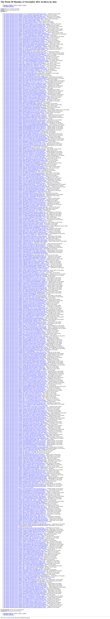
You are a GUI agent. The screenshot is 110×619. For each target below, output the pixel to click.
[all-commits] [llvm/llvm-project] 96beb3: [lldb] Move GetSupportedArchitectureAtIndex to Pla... (25, 289)
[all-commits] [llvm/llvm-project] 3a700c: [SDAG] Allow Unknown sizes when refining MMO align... (26, 363)
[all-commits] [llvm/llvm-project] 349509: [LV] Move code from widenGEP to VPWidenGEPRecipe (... (27, 575)
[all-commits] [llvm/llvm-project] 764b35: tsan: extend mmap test (18, 253)
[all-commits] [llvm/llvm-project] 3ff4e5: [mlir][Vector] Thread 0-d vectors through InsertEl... (24, 154)
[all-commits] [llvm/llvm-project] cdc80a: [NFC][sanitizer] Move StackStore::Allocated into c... (25, 202)
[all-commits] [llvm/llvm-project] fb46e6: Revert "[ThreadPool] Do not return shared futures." (24, 313)
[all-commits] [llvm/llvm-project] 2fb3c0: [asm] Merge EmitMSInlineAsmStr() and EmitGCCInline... (26, 60)
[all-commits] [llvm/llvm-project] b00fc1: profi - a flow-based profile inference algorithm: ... (24, 176)
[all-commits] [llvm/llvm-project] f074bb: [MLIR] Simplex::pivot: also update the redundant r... (25, 502)
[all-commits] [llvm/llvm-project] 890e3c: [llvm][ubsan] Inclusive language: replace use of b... (24, 390)
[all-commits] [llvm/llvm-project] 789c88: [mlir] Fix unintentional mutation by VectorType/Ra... (25, 29)
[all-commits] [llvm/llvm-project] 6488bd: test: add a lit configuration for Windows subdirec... (24, 596)
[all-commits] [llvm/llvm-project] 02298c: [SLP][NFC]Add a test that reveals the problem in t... (25, 54)
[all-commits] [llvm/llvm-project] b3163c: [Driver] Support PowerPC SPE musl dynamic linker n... (25, 587)
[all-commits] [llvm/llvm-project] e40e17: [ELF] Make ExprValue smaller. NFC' (21, 439)
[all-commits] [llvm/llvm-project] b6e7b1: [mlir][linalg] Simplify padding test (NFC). (22, 320)
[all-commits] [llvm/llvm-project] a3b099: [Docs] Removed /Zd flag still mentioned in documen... (25, 478)
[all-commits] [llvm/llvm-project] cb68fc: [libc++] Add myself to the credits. (20, 568)
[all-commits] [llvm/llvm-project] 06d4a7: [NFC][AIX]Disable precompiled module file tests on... (25, 309)
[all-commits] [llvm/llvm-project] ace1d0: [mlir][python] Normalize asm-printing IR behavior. (24, 593)
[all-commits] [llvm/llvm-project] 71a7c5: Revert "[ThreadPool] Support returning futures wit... (25, 404)
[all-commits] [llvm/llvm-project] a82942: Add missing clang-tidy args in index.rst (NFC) (23, 18)
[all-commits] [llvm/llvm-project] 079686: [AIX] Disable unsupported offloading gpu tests (23, 420)
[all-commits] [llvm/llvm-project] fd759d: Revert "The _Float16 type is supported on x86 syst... (25, 155)
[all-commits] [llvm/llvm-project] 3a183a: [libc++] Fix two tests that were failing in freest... (24, 330)
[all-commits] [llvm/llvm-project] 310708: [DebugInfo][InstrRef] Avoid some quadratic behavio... (25, 425)
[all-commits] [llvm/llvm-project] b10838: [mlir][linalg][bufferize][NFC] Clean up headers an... (25, 126)
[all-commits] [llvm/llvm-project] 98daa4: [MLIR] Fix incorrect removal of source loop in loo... (25, 109)
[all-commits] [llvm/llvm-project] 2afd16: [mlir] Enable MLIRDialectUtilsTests (21, 559)
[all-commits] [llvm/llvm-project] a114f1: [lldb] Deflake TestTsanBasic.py (20, 171)
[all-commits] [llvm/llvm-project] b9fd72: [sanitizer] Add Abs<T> (18, 242)
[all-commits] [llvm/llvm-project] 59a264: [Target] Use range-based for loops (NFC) (22, 55)
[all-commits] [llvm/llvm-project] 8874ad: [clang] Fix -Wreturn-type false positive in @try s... (24, 573)
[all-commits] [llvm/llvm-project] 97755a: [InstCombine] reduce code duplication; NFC (23, 569)
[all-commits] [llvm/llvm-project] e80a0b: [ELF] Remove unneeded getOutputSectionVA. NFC (25, 589)
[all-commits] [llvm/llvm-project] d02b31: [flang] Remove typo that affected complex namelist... (25, 119)
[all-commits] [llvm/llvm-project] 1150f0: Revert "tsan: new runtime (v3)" (20, 234)
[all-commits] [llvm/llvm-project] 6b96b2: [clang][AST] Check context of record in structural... (25, 301)
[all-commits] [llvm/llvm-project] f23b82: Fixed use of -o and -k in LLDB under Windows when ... (25, 300)
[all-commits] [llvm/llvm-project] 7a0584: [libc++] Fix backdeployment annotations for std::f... (25, 333)
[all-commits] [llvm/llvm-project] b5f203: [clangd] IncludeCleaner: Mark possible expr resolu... (25, 17)
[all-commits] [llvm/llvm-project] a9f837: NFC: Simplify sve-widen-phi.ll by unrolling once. (24, 562)
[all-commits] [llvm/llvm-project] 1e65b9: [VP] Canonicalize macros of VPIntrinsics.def (23, 164)
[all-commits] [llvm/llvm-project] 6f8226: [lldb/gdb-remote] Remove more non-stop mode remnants (26, 247)
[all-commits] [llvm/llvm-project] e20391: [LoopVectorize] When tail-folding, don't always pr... (25, 472)
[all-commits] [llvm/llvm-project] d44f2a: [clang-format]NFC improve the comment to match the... (25, 373)
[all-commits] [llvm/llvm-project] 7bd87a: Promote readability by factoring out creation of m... (24, 339)
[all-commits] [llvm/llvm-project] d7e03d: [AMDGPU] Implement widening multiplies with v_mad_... (26, 265)
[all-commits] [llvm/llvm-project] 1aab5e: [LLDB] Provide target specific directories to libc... (24, 409)
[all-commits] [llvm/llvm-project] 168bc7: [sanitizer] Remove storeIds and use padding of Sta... (25, 563)
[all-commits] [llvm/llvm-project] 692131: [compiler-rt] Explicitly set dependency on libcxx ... (24, 101)
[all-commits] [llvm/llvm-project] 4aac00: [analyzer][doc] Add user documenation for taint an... (25, 603)
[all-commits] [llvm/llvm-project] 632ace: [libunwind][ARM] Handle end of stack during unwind (25, 476)
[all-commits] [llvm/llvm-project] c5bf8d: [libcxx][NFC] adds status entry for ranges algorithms (25, 78)
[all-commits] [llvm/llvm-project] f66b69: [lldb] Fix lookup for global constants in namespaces (24, 149)
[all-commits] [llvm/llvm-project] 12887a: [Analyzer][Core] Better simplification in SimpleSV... (25, 162)
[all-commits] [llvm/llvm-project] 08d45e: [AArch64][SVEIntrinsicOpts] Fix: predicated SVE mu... (26, 479)
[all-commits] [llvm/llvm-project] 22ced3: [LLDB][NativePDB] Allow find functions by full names (25, 228)
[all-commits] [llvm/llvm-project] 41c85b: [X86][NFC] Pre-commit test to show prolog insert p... (25, 237)
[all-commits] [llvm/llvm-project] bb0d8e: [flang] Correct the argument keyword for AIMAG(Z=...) (25, 123)
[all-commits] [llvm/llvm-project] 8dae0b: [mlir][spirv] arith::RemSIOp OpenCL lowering (23, 358)
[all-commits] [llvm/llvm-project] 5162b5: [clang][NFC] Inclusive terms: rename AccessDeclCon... (25, 429)
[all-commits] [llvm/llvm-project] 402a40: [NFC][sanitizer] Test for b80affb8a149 (22, 227)
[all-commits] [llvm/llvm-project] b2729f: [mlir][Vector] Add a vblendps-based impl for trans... (25, 133)
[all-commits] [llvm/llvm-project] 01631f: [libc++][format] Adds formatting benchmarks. (23, 564)
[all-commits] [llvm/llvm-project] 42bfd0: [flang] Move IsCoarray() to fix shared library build (24, 99)
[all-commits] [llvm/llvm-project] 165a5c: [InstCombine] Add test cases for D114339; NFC (24, 193)
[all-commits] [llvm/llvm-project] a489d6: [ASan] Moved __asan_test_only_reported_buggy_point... (26, 308)
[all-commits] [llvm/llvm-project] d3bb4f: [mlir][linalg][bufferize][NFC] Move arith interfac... (24, 340)
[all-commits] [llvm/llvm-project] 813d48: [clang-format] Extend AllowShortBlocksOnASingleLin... (26, 418)
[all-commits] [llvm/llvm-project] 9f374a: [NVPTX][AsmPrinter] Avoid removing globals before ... (25, 546)
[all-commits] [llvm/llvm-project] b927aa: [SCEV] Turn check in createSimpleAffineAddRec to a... (25, 490)
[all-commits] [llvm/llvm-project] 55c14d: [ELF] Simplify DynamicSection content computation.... (25, 431)
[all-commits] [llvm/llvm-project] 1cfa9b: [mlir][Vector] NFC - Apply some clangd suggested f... (25, 296)
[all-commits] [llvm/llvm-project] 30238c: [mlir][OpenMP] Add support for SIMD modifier (24, 493)
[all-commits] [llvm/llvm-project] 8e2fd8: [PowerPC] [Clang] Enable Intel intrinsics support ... (24, 98)
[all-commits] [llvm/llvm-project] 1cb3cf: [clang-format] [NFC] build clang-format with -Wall (24, 145)
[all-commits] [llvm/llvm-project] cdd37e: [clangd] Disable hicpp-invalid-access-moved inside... (25, 357)
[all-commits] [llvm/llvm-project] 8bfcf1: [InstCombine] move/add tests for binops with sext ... (24, 89)
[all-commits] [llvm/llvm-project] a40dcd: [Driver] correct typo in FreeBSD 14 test (22, 88)
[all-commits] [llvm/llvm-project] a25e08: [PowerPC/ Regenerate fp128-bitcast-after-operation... (25, 383)
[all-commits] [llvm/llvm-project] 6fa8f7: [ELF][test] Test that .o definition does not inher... (24, 538)
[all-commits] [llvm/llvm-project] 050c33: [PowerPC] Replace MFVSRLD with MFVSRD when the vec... (27, 524)
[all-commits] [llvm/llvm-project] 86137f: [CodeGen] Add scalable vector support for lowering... (25, 459)
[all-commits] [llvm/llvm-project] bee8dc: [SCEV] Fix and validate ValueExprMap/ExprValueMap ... (26, 520)
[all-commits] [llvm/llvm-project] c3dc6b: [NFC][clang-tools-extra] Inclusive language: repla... (25, 402)
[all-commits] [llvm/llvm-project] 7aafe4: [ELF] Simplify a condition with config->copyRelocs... (25, 116)
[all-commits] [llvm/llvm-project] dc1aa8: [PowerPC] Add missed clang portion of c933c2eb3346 (25, 311)
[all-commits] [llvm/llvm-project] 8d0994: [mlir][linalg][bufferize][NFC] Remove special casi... (25, 127)
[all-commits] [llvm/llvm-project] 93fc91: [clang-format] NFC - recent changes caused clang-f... (25, 251)
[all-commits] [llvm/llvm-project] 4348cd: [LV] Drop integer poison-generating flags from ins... (25, 30)
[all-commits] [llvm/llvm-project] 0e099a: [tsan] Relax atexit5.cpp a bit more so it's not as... (24, 483)
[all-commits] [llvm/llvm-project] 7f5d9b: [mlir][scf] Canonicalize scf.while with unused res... (24, 245)
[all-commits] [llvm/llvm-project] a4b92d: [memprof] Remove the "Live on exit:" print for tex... (25, 111)
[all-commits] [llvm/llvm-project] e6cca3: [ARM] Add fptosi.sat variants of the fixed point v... (24, 387)
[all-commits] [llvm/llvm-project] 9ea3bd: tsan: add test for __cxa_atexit (19, 452)
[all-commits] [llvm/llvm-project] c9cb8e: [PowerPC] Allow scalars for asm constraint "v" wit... (25, 219)
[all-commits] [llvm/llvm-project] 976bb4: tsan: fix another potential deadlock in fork (22, 397)
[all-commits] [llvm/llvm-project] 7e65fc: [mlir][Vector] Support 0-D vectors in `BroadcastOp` (24, 510)
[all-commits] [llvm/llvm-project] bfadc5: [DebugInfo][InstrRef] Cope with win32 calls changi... (25, 322)
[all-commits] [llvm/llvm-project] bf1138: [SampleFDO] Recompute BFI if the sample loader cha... (25, 207)
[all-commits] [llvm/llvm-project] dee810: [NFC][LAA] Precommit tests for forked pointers (24, 303)
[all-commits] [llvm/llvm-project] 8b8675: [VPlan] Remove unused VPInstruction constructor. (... (25, 284)
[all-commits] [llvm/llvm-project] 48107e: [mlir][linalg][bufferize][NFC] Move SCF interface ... (25, 362)
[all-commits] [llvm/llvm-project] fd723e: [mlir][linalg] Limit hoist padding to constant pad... (24, 367)
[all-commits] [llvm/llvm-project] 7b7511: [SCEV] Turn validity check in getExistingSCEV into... (25, 565)
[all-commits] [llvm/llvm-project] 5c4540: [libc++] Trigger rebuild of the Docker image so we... (25, 511)
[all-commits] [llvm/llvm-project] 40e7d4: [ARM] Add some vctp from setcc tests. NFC (23, 462)
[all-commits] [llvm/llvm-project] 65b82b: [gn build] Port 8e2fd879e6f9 (19, 102)
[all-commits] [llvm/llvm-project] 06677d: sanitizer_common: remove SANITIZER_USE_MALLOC (26, 270)
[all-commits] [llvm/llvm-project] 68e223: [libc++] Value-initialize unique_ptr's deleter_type (24, 337)
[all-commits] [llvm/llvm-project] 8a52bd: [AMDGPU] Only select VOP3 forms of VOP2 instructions (26, 263)
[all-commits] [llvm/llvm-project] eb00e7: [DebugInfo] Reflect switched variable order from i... (25, 305)
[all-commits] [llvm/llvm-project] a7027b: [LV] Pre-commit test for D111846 (20, 22)
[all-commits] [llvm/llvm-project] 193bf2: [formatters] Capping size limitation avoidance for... (24, 212)
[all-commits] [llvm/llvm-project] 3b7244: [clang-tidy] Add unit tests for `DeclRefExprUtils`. (24, 293)
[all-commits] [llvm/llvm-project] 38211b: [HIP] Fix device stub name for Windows (22, 175)
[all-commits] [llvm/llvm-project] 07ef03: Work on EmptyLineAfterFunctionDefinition (23, 79)
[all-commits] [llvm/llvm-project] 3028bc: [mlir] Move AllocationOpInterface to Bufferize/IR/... (25, 90)
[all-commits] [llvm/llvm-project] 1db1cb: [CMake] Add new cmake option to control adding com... (26, 406)
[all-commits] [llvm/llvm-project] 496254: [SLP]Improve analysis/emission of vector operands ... (25, 327)
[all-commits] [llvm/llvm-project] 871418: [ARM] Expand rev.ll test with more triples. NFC (24, 156)
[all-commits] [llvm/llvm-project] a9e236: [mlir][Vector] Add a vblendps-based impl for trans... (25, 26)
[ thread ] (15, 5)
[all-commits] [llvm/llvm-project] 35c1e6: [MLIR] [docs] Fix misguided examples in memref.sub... (25, 381)
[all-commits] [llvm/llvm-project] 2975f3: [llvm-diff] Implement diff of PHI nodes (22, 108)
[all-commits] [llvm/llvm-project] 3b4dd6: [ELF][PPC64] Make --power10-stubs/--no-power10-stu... (26, 519)
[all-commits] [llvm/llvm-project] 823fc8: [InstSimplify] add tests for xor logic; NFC (22, 276)
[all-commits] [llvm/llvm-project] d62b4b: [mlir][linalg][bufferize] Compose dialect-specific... (24, 443)
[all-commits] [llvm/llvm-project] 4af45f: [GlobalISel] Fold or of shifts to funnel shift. (22, 473)
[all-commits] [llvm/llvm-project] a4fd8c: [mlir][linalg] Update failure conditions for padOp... (24, 315)
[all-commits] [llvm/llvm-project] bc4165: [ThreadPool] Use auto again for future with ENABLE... (25, 423)
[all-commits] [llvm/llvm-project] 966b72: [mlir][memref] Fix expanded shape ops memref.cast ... (25, 114)
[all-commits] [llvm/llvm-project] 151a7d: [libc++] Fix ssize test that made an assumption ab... (24, 407)
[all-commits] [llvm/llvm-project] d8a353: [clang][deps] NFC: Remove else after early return (24, 471)
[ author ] (24, 5)
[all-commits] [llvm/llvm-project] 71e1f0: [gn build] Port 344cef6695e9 (19, 74)
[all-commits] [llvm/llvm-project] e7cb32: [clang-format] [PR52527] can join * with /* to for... (24, 143)
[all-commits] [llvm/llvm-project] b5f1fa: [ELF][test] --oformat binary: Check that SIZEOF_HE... (25, 597)
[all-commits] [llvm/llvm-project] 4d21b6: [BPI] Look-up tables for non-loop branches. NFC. (24, 25)
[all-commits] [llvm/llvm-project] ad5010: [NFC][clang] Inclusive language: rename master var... (25, 92)
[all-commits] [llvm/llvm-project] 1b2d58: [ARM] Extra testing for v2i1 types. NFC (22, 549)
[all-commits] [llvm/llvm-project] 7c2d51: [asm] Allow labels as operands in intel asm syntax (24, 59)
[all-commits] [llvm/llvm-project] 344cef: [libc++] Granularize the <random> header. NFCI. (24, 73)
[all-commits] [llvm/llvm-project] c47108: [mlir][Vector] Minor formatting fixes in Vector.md (24, 455)
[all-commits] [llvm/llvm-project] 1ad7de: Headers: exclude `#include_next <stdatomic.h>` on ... (25, 325)
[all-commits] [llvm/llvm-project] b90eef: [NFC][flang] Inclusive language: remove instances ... (25, 426)
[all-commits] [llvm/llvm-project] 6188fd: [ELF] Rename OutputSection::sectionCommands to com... (26, 438)
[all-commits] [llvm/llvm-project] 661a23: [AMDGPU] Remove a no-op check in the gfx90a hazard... (26, 226)
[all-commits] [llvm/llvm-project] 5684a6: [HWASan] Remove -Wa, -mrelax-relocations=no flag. (25, 85)
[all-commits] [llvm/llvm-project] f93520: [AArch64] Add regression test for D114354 (23, 304)
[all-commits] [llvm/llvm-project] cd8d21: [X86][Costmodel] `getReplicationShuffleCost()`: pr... (25, 286)
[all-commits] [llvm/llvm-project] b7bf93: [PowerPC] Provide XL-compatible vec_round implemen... (26, 274)
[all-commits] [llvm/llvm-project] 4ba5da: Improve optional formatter (19, 210)
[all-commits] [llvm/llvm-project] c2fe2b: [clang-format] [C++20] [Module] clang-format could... (25, 377)
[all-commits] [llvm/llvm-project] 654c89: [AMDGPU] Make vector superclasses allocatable (24, 448)
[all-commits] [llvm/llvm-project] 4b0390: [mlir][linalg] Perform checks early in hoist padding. (25, 368)
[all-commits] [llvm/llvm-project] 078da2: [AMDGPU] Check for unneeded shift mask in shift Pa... (25, 241)
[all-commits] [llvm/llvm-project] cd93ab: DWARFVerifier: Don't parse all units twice (22, 334)
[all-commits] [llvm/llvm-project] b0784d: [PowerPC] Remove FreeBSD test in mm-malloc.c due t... (26, 160)
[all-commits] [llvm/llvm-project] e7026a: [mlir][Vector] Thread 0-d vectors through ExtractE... (25, 152)
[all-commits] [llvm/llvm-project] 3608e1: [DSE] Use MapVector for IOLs (20, 578)
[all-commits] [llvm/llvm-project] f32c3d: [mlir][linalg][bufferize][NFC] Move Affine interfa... (24, 436)
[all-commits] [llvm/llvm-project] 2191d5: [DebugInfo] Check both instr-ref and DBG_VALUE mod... (26, 267)
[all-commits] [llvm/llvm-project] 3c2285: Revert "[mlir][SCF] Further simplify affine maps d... (25, 361)
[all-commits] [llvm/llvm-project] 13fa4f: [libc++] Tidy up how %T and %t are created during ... (25, 157)
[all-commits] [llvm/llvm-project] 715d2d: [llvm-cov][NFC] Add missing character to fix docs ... (25, 506)
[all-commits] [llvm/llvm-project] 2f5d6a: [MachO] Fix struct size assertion (20, 118)
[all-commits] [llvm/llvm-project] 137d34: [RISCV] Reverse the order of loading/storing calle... (25, 51)
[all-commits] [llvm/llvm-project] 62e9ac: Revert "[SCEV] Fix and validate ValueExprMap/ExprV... (26, 47)
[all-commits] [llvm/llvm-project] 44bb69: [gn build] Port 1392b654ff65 (19, 197)
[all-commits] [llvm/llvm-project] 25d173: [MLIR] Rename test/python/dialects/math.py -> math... (25, 347)
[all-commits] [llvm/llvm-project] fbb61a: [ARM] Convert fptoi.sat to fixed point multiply (23, 391)
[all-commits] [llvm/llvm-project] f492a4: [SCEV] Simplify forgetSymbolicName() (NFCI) (24, 551)
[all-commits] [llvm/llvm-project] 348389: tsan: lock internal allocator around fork (22, 298)
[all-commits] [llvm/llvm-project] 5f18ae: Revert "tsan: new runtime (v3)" (20, 71)
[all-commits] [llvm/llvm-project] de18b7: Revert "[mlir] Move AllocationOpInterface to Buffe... (25, 94)
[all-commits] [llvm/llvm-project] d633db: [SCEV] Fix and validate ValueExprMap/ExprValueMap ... (26, 44)
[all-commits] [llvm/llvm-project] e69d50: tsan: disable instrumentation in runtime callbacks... (24, 49)
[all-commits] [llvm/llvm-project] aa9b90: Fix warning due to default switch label (21, 165)
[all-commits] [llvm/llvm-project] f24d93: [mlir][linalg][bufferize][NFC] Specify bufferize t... (24, 151)
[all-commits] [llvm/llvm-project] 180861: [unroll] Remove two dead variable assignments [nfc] (25, 178)
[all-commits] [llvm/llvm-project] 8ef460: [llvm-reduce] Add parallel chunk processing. (23, 248)
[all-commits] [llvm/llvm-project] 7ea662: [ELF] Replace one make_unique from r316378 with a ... (25, 586)
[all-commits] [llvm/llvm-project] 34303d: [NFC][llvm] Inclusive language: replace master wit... (25, 410)
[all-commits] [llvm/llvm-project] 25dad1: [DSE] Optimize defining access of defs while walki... (25, 548)
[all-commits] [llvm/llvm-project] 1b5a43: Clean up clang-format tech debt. (20, 269)
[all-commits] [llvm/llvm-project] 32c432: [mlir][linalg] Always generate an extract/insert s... (24, 40)
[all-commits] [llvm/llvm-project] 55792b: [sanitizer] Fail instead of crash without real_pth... (24, 238)
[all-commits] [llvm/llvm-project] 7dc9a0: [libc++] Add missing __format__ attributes (22, 500)
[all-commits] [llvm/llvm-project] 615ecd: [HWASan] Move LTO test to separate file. (22, 106)
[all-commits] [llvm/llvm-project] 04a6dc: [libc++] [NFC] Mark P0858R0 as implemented (23, 61)
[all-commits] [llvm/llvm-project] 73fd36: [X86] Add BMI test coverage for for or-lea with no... (25, 279)
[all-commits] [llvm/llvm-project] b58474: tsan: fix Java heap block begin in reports (22, 396)
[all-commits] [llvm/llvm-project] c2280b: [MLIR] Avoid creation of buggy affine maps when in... (25, 517)
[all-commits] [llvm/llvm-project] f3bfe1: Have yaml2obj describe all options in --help (23, 290)
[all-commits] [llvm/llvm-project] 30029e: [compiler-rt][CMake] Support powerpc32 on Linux (24, 530)
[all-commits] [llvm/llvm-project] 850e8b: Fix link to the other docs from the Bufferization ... (24, 435)
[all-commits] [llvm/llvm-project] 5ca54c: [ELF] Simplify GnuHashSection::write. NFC (23, 433)
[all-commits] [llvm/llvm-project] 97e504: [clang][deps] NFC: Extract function (21, 482)
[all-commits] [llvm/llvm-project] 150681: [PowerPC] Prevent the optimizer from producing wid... (25, 411)
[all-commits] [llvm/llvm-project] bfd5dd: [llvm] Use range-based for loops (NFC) (22, 401)
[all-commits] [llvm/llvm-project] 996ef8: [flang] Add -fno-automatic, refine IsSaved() (23, 70)
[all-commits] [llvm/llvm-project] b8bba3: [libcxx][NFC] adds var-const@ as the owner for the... (25, 80)
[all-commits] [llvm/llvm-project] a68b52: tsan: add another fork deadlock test (21, 271)
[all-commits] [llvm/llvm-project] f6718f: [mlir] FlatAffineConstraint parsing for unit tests (23, 112)
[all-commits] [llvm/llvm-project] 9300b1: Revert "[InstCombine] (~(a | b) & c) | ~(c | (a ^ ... (24, 316)
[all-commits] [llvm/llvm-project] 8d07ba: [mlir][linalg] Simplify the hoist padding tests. (23, 458)
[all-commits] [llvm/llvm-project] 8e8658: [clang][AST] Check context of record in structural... (25, 457)
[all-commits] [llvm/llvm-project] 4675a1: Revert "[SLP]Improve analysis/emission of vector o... (25, 382)
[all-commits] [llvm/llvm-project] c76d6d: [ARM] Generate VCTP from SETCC (21, 468)
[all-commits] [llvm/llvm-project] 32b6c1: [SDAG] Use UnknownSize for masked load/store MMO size (26, 138)
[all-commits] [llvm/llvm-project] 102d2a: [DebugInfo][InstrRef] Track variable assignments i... (25, 388)
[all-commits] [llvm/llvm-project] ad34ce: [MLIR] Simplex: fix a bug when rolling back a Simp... (25, 507)
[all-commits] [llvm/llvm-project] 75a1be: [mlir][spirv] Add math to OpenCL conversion (23, 224)
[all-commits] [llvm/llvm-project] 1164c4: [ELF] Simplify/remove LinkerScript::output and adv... (25, 592)
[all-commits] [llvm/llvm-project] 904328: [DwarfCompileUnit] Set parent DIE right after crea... (25, 553)
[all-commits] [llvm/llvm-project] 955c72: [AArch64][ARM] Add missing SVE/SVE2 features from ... (26, 36)
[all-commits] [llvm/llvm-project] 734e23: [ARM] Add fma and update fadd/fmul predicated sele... (25, 252)
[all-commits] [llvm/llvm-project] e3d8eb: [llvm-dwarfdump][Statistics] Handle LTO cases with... (25, 275)
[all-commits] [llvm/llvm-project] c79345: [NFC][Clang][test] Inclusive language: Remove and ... (25, 314)
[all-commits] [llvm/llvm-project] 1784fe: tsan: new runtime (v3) (18, 50)
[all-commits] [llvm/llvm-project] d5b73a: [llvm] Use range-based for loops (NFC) (22, 131)
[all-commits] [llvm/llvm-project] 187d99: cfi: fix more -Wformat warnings (20, 324)
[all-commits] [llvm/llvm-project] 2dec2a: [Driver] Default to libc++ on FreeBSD (21, 113)
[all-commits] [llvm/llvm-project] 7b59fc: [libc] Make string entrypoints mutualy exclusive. (24, 505)
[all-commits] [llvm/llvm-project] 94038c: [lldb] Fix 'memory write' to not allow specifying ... (24, 466)
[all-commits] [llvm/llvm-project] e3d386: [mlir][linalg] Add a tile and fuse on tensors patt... (24, 31)
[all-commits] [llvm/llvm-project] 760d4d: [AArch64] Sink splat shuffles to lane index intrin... (24, 16)
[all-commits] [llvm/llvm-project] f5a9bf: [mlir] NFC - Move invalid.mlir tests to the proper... (24, 580)
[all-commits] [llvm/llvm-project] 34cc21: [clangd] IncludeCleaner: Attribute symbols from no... (25, 497)
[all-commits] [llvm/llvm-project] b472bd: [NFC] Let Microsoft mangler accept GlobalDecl (24, 166)
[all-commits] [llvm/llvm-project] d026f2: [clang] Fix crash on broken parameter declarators (24, 463)
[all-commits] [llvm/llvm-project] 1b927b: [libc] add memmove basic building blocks (22, 46)
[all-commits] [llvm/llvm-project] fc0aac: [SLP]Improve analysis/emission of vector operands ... (25, 496)
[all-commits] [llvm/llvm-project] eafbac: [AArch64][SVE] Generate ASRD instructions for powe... (25, 469)
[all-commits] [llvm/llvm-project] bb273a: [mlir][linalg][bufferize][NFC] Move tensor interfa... (25, 250)
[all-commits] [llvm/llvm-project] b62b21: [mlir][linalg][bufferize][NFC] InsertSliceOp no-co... (25, 488)
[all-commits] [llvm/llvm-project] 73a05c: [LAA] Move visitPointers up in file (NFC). (23, 217)
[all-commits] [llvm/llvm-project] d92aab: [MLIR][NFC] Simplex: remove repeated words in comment (26, 23)
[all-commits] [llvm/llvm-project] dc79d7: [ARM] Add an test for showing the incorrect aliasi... (25, 136)
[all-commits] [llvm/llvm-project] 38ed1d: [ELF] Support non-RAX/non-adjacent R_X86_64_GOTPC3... (27, 186)
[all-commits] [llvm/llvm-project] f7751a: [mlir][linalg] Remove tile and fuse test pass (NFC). (24, 37)
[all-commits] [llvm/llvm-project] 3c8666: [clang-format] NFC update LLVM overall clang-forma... (26, 415)
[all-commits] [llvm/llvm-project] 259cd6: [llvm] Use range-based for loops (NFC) (22, 449)
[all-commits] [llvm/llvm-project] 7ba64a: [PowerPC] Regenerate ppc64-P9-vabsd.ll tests (23, 554)
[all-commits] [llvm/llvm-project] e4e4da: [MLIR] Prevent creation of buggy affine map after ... (25, 516)
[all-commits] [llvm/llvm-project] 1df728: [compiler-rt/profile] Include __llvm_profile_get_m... (25, 184)
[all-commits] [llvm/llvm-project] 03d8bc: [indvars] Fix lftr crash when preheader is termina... (24, 183)
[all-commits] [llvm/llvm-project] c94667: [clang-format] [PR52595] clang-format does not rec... (25, 372)
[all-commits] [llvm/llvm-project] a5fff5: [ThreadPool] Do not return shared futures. (22, 141)
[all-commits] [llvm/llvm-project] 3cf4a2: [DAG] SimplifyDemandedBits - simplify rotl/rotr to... (25, 266)
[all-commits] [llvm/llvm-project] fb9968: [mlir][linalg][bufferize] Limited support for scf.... (24, 130)
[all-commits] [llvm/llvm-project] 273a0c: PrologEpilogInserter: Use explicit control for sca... (24, 218)
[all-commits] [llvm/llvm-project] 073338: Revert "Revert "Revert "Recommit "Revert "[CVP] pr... (25, 231)
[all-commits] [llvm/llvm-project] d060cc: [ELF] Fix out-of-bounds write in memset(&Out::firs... (25, 583)
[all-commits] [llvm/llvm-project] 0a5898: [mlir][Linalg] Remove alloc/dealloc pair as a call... (24, 310)
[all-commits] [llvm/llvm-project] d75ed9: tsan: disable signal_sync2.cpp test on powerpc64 (24, 173)
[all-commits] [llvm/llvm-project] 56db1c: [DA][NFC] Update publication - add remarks (23, 35)
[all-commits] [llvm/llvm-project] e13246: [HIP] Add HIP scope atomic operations (22, 161)
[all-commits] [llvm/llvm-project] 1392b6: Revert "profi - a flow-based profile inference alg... (24, 195)
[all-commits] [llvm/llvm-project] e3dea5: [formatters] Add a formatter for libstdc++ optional (24, 122)
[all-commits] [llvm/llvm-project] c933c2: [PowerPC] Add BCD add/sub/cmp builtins (22, 181)
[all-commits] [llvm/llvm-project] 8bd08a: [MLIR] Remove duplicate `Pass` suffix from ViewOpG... (26, 233)
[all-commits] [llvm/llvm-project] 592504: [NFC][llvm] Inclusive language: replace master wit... (25, 97)
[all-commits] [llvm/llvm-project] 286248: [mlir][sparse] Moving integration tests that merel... (24, 188)
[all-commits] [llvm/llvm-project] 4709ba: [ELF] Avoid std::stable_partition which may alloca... (25, 606)
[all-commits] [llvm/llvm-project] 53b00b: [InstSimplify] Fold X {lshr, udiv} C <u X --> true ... (25, 532)
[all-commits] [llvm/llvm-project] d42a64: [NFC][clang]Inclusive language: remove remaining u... (25, 319)
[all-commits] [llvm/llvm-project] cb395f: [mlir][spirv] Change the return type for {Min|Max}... (25, 338)
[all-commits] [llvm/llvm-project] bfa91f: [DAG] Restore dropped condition (20, 521)
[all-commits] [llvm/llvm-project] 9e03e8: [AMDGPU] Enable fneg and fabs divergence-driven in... (26, 167)
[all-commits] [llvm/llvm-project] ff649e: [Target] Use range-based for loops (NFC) (22, 556)
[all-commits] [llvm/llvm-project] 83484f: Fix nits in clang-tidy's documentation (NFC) (23, 15)
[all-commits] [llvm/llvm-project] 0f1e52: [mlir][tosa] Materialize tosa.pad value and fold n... (24, 199)
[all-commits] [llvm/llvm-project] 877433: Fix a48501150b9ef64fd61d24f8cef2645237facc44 (24, 215)
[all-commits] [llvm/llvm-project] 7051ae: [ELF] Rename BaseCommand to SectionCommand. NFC (26, 447)
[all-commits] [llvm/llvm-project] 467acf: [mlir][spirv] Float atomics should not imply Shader (24, 356)
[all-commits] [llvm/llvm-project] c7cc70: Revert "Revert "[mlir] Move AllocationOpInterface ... (25, 140)
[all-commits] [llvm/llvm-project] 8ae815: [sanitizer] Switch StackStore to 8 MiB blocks (23, 534)
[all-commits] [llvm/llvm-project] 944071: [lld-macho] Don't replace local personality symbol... (25, 84)
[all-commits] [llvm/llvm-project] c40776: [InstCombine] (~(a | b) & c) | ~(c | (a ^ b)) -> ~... (24, 82)
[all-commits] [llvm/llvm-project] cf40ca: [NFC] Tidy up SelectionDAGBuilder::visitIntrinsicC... (25, 257)
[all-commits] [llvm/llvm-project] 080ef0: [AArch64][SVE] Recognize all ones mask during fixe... (25, 282)
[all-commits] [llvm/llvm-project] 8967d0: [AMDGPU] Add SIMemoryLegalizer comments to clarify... (26, 474)
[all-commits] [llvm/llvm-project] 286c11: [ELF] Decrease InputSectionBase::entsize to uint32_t (25, 602)
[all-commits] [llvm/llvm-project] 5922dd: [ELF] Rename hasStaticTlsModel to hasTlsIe (23, 349)
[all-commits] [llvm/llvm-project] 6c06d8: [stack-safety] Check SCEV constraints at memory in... (25, 222)
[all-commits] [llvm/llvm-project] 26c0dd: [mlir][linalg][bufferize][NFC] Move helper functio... (25, 128)
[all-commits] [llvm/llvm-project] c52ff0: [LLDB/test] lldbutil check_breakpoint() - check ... (24, 262)
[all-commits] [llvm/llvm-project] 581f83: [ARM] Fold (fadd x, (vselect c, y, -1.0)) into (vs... (24, 260)
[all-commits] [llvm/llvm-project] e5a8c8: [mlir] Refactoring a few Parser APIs (21, 132)
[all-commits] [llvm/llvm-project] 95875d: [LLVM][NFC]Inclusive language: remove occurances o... (26, 335)
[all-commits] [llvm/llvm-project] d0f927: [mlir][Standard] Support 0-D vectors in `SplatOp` (24, 508)
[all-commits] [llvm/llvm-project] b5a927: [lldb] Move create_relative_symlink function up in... (25, 204)
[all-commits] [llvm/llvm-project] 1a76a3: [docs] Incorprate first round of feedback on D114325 (25, 83)
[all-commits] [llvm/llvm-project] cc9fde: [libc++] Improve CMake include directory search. (24, 58)
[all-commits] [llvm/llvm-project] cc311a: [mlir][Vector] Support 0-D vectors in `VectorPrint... (24, 421)
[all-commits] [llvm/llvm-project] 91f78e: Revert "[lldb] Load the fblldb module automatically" (25, 104)
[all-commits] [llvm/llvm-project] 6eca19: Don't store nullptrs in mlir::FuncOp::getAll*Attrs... (24, 385)
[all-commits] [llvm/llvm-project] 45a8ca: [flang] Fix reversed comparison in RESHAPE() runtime (25, 525)
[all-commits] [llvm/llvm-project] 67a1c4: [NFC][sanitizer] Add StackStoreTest (21, 205)
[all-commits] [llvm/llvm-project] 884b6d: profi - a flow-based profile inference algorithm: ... (24, 189)
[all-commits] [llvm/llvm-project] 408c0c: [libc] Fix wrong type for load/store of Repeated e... (24, 285)
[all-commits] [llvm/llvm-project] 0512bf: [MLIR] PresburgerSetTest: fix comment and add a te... (25, 45)
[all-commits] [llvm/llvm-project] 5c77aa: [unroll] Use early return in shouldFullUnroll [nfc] (24, 174)
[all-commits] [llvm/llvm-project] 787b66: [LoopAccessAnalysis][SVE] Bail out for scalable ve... (25, 295)
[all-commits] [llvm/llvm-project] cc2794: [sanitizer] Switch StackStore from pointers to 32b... (24, 560)
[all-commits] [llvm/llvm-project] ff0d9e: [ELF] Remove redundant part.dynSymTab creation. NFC (25, 434)
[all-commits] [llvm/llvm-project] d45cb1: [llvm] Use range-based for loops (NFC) (22, 170)
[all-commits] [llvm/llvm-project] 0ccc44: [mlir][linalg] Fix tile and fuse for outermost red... (24, 27)
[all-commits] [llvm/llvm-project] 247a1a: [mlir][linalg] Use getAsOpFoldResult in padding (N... (25, 41)
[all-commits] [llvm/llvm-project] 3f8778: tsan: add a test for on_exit (19, 453)
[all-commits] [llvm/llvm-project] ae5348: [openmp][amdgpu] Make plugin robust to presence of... (25, 117)
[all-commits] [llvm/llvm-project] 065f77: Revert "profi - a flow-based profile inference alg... (24, 179)
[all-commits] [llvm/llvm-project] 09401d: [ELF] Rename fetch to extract (20, 515)
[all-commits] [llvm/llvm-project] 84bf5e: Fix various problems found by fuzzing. (21, 20)
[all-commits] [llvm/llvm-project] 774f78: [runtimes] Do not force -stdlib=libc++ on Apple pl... (25, 65)
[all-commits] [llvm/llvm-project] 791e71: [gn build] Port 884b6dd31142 (19, 191)
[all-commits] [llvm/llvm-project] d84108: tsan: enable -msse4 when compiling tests (22, 392)
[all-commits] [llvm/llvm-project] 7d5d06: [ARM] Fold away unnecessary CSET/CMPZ (23, 555)
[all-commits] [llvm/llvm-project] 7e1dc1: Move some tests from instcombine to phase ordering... (25, 328)
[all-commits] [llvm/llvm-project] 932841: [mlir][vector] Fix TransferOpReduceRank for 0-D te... (25, 68)
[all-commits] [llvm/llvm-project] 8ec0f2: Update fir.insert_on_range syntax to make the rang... (25, 229)
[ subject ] (20, 5)
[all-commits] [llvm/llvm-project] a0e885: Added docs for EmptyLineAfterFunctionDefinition (24, 93)
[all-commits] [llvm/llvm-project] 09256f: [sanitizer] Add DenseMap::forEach (21, 221)
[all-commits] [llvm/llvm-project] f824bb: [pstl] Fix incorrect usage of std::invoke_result (23, 495)
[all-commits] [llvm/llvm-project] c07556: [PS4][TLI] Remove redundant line (21, 169)
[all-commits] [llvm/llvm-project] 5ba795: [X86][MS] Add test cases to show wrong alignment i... (25, 287)
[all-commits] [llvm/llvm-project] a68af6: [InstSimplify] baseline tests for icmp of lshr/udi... (24, 527)
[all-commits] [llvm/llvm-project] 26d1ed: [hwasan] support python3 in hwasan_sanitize (23, 223)
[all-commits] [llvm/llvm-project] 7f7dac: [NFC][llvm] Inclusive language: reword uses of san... (25, 380)
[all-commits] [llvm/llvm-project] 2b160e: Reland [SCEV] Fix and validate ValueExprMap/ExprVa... (26, 545)
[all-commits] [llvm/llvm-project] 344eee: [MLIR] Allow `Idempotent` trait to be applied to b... (25, 512)
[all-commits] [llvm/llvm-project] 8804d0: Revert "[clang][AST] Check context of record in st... (25, 352)
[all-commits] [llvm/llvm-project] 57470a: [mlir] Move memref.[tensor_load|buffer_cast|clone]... (25, 371)
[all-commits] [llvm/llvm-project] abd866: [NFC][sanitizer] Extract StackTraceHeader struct (24, 208)
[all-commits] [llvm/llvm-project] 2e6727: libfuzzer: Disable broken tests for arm (21, 75)
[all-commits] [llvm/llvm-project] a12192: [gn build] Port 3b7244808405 (19, 294)
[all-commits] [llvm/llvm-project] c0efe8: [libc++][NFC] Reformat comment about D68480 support (25, 77)
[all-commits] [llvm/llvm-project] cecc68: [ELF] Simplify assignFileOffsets (20, 582)
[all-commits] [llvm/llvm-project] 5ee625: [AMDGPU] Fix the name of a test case (22, 147)
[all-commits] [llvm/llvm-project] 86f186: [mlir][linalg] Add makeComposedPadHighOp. (23, 318)
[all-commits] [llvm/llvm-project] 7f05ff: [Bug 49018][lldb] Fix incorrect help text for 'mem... (24, 491)
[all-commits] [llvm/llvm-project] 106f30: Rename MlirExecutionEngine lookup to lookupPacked (25, 39)
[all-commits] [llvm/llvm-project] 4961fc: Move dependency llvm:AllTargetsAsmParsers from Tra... (26, 213)
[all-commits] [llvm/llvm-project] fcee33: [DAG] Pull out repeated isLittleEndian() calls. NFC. (24, 514)
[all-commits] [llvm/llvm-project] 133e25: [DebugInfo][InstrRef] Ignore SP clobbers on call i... (24, 306)
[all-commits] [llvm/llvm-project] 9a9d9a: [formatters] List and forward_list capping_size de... (24, 214)
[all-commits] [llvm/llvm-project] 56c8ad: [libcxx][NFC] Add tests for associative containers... (24, 536)
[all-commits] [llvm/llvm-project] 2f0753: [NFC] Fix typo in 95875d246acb (20, 445)
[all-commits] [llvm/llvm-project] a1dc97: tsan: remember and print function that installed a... (24, 454)
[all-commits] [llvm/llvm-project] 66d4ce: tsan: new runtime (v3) (18, 405)
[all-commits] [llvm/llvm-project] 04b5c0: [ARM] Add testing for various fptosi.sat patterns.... (24, 572)
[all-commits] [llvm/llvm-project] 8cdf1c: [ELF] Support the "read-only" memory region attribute (25, 239)
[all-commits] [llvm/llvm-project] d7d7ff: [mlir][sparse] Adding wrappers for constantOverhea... (25, 232)
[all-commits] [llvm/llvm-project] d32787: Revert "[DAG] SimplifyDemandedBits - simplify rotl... (25, 281)
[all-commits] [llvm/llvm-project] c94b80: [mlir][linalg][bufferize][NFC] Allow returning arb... (25, 442)
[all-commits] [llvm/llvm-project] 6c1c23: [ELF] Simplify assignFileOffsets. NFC (22, 577)
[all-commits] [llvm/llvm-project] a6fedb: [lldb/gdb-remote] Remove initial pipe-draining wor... (25, 376)
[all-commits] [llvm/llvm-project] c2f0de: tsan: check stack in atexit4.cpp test (20, 450)
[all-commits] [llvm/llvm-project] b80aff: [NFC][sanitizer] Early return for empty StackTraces (24, 203)
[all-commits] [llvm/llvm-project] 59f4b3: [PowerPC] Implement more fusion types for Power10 (25, 137)
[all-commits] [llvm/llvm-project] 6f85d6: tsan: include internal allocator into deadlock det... (24, 299)
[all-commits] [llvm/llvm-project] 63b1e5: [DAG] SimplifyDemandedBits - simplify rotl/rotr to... (25, 375)
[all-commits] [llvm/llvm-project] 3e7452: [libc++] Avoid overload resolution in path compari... (25, 400)
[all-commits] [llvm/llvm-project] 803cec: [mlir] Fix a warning (17, 522)
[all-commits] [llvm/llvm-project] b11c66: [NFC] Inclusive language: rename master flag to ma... (25, 428)
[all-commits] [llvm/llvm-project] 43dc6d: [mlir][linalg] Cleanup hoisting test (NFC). (22, 370)
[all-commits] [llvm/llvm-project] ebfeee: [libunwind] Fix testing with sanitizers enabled (23, 424)
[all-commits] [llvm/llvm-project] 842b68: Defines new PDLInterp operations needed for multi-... (25, 477)
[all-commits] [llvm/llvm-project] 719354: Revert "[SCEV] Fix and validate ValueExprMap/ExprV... (26, 529)
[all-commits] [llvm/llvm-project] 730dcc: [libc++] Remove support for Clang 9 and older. (23, 567)
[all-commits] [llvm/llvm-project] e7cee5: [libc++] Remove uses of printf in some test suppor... (24, 63)
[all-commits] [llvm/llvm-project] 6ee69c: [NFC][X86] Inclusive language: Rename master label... (25, 291)
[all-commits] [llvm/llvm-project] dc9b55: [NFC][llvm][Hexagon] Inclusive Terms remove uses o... (25, 53)
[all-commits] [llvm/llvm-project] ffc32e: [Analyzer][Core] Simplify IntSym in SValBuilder (24, 56)
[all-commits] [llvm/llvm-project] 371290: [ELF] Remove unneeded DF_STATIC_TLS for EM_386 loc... (27, 348)
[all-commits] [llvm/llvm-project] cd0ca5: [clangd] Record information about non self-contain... (25, 486)
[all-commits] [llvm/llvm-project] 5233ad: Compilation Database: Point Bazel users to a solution (25, 591)
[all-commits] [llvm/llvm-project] (11, 487)
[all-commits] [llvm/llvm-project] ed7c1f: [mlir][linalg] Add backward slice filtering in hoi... (24, 366)
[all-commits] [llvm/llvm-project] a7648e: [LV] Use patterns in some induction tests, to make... (24, 280)
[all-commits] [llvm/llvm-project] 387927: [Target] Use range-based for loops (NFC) (22, 540)
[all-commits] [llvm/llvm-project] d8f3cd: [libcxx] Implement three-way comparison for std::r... (25, 464)
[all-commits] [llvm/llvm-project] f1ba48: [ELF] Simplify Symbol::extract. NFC (21, 535)
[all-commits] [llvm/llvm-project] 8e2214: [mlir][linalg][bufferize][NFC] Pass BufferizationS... (25, 444)
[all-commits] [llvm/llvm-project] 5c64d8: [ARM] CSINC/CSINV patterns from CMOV (23, 558)
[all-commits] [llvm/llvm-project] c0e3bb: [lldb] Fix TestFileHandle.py (19, 351)
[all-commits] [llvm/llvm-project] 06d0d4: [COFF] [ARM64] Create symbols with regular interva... (25, 135)
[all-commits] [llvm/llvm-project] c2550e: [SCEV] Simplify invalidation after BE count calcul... (25, 550)
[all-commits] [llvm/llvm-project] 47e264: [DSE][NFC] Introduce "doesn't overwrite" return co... (25, 142)
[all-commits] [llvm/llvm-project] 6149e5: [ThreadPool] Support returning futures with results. (24, 107)
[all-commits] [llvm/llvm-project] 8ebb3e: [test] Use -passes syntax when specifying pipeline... (24, 543)
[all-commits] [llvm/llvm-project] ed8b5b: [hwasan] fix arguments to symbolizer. (21, 69)
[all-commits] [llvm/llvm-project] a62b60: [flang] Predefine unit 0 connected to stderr (22, 64)
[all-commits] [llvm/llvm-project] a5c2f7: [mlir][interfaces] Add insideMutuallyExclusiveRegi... (25, 354)
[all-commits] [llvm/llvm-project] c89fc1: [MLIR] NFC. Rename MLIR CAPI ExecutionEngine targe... (26, 412)
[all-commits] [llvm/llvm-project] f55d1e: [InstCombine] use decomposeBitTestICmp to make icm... (26, 570)
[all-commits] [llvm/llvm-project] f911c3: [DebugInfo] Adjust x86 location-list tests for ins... (24, 272)
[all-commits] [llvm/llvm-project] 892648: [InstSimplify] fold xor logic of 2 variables (22, 209)
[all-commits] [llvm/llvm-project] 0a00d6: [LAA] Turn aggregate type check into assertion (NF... (25, 180)
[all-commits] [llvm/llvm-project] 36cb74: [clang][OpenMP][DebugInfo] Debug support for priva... (25, 386)
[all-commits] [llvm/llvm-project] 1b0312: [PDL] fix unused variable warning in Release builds (25, 484)
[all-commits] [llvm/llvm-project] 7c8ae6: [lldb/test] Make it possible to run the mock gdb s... (24, 42)
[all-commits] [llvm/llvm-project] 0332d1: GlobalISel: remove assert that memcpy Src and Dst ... (25, 342)
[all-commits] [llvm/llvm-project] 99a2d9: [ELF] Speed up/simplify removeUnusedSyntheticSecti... (25, 604)
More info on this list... (8, 6)
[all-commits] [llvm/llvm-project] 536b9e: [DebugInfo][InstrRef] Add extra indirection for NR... (25, 430)
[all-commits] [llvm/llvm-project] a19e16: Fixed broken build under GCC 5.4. (21, 539)
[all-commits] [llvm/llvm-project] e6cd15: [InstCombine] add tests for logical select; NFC (23, 159)
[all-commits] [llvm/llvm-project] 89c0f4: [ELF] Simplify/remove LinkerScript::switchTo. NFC (25, 599)
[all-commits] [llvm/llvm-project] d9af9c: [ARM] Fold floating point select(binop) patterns (24, 255)
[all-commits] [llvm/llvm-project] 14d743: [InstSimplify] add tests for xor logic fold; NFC (23, 200)
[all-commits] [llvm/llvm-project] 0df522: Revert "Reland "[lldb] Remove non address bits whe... (25, 498)
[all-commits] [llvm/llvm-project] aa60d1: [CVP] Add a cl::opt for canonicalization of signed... (24, 332)
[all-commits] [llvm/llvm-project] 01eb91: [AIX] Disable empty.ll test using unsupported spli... (24, 598)
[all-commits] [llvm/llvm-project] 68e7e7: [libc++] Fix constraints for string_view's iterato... (24, 399)
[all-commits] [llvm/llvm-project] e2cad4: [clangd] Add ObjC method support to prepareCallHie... (25, 364)
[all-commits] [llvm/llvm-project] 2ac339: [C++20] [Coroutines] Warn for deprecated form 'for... (25, 13)
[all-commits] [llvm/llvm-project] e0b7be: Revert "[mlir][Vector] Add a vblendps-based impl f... (25, 87)
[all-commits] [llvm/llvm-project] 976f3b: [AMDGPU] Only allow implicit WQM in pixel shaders (25, 261)
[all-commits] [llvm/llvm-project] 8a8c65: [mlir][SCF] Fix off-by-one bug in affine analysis (24, 344)
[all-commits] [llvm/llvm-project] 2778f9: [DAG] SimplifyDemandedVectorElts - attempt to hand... (25, 467)
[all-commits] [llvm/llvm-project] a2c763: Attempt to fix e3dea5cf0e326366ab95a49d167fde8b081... (26, 125)
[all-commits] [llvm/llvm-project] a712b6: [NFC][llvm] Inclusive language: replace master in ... (25, 416)
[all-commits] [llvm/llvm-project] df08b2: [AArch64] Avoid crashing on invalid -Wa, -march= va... (25, 579)
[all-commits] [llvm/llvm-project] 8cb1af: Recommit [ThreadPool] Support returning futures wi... (25, 419)
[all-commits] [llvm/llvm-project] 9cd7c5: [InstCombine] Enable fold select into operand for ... (24, 121)
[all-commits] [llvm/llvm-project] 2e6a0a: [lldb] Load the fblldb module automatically (23, 103)
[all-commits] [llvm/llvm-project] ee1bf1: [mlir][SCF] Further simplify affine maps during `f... (24, 346)
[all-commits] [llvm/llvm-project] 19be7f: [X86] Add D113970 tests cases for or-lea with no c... (25, 277)
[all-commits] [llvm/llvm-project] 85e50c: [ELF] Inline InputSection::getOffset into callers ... (24, 588)
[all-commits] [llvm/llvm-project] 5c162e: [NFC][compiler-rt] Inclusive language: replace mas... (25, 414)
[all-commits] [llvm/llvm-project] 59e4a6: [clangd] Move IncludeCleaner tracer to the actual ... (24, 378)
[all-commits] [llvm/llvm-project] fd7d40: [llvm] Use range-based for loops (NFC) (22, 594)
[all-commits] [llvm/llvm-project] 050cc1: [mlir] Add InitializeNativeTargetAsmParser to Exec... (25, 32)
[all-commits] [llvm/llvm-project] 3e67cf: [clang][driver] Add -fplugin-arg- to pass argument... (24, 359)
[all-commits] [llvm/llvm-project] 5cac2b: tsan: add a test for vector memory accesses (22, 394)
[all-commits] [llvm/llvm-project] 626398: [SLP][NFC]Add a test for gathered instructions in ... (25, 492)
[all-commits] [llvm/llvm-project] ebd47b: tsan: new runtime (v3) (18, 146)
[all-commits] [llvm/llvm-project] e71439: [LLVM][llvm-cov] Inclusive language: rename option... (25, 501)
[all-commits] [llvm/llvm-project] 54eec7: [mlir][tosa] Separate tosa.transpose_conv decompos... (25, 198)
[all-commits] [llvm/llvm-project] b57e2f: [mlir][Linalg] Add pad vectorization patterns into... (24, 194)
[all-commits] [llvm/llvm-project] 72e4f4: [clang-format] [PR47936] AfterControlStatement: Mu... (25, 353)
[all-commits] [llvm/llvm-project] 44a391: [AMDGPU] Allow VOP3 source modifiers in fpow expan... (26, 95)
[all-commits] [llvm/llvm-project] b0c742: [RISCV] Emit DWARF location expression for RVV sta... (26, 541)
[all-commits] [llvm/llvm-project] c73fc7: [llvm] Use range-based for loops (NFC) (22, 574)
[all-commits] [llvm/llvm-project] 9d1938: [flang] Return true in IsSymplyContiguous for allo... (25, 607)
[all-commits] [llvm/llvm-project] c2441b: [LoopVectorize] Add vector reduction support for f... (25, 246)
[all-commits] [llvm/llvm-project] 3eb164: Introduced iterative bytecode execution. (22, 481)
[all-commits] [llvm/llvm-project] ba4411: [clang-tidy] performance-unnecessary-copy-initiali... (25, 243)
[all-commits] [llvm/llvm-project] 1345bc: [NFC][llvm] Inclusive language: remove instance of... (25, 190)
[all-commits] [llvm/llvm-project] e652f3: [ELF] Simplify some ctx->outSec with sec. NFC (24, 601)
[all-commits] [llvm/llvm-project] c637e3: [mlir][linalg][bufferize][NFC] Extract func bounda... (25, 440)
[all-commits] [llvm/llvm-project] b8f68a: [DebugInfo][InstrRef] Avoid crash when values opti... (25, 256)
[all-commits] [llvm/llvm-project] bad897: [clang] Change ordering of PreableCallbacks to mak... (25, 460)
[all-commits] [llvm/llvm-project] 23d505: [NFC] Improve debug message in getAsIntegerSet (24, 343)
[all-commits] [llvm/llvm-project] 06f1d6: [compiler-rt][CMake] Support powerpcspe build (24, 531)
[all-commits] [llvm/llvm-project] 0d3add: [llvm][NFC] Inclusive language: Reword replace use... (25, 185)
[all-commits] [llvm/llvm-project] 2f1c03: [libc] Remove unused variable (19, 21)
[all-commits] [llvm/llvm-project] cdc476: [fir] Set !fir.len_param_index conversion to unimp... (24, 150)
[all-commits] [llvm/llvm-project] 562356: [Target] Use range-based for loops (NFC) (22, 503)
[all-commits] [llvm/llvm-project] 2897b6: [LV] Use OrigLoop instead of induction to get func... (25, 323)
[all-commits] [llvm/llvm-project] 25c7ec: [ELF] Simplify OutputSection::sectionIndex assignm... (25, 584)
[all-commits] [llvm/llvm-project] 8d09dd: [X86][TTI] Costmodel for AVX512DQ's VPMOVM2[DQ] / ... (27, 34)
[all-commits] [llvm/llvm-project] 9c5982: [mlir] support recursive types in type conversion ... (24, 66)
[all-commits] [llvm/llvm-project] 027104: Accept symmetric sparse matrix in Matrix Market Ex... (25, 236)
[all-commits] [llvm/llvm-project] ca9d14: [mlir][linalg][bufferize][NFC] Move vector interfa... (25, 258)
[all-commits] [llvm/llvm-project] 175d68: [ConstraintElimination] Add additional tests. (23, 329)
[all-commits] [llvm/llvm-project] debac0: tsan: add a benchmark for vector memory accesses (24, 395)
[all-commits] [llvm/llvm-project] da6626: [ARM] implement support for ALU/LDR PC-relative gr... (26, 544)
